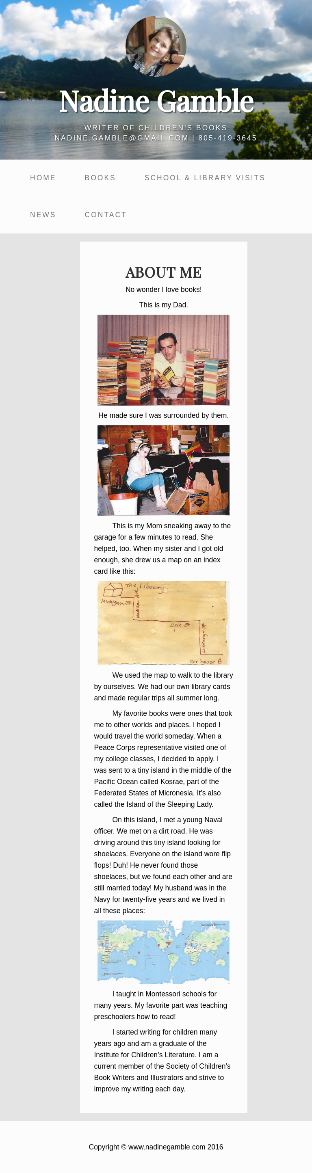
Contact (106, 215)
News (43, 215)
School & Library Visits (205, 178)
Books (100, 178)
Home (43, 178)
